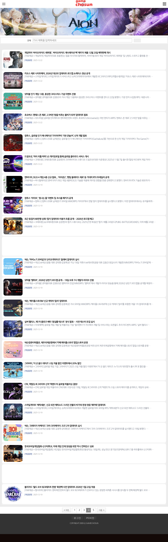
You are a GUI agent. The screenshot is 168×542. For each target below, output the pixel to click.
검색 (137, 40)
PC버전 (90, 518)
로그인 (77, 518)
